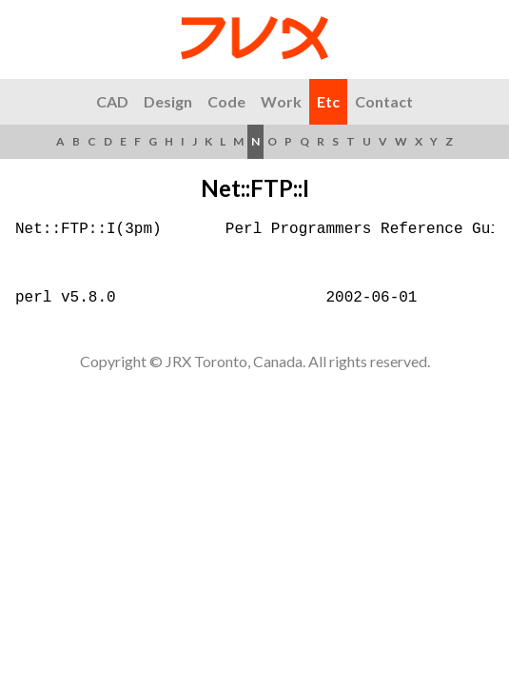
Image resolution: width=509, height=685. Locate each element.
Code (226, 101)
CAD (112, 101)
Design (168, 101)
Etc (328, 101)
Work (281, 101)
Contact (384, 101)
